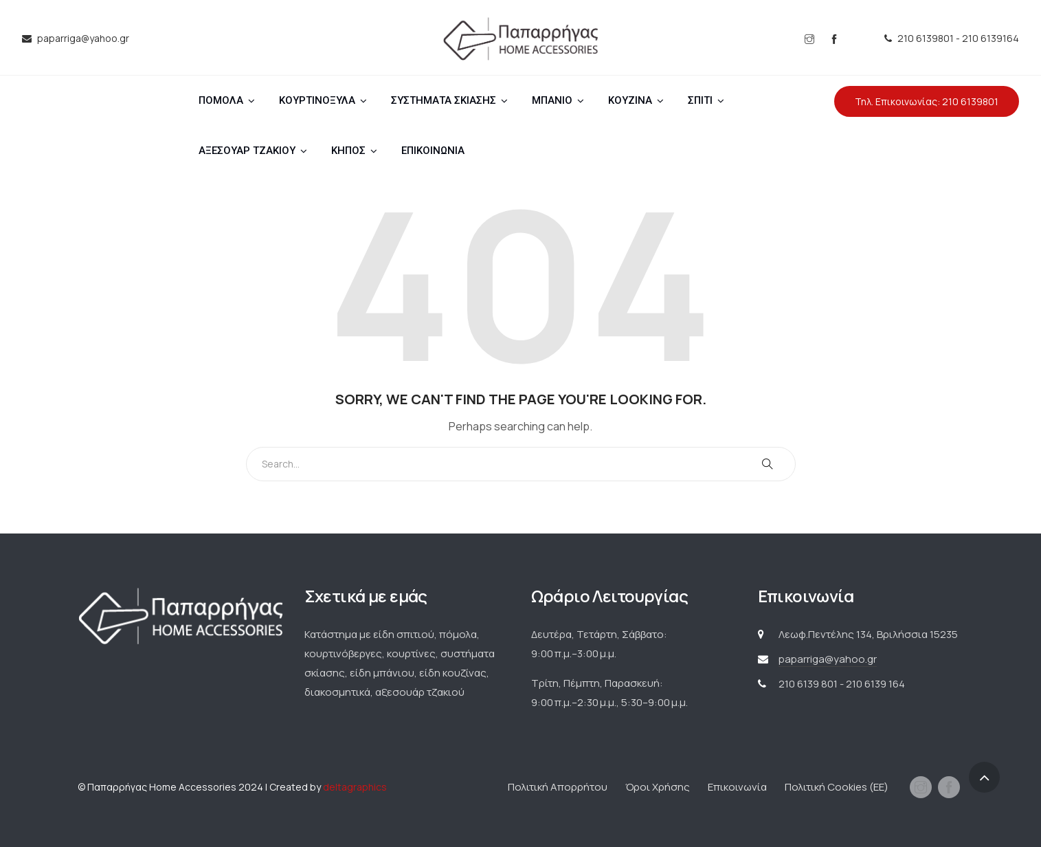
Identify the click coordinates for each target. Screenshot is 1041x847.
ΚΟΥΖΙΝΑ (630, 100)
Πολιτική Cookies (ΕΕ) (836, 787)
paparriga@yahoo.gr (828, 659)
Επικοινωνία (737, 787)
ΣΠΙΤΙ (700, 100)
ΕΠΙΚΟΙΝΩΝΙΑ (432, 150)
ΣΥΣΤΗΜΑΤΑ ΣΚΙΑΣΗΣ (443, 100)
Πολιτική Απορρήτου (557, 787)
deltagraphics (355, 786)
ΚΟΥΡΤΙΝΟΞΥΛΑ (317, 100)
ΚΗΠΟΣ (348, 150)
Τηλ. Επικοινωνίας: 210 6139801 (926, 101)
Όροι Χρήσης (657, 787)
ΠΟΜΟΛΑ (221, 100)
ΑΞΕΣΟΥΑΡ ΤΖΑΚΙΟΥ (247, 150)
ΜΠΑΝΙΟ (552, 100)
